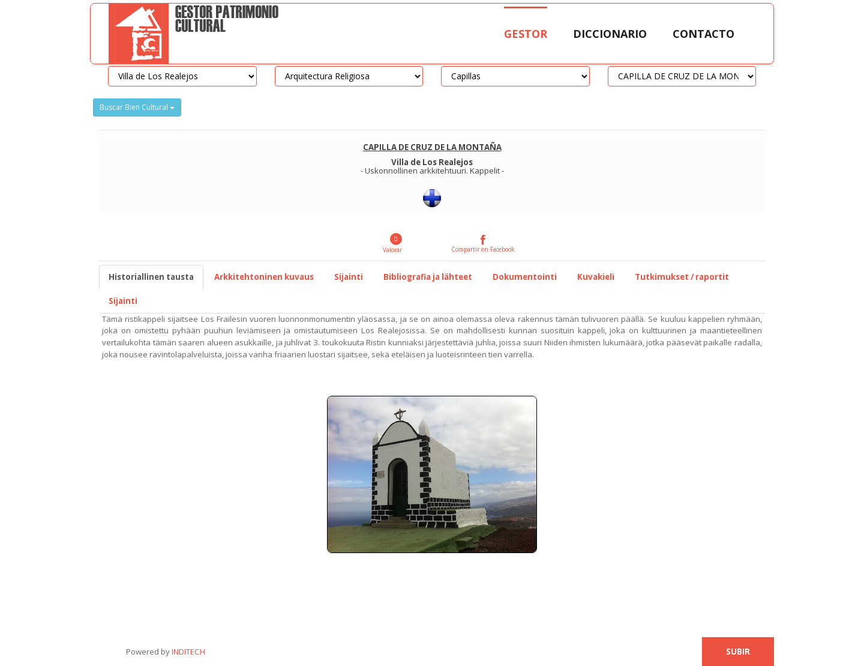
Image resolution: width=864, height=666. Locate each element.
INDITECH (187, 651)
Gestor (525, 33)
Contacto (703, 33)
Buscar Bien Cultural (137, 107)
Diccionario (610, 33)
